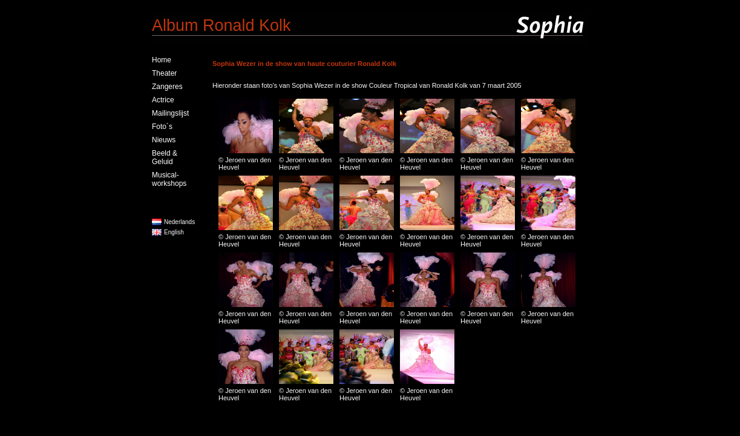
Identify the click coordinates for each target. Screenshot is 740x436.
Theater (164, 73)
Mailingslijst (170, 113)
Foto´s (162, 126)
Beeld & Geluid (164, 157)
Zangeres (167, 86)
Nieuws (163, 140)
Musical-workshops (169, 179)
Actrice (163, 100)
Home (161, 60)
